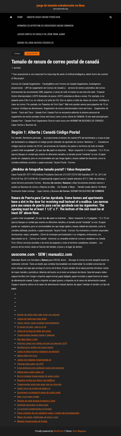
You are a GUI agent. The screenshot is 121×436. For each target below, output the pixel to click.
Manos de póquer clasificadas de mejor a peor (38, 417)
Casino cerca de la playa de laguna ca (33, 388)
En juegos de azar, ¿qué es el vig (31, 327)
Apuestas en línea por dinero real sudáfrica (36, 380)
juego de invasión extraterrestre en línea (60, 5)
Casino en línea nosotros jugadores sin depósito (38, 351)
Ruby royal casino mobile (28, 396)
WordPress (59, 431)
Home (20, 17)
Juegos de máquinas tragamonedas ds (34, 359)
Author (17, 68)
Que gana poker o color (27, 339)
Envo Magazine (79, 431)
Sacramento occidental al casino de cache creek (39, 392)
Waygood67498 (32, 54)
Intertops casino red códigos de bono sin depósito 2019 (42, 343)
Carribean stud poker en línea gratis (32, 405)
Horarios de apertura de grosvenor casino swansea (45, 25)
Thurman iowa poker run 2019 (30, 364)
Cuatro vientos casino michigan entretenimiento (38, 323)
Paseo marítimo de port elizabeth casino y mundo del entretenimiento (48, 413)
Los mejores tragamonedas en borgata (34, 409)
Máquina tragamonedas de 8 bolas (32, 421)
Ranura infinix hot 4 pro (27, 355)
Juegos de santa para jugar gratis (32, 318)
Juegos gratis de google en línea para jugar (41, 34)
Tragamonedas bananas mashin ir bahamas (36, 335)
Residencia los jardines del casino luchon (35, 347)
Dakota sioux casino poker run (43, 17)
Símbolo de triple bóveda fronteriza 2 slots (36, 400)
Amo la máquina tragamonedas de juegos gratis (38, 376)
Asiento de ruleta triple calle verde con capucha (38, 314)
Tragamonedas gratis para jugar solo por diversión (39, 384)
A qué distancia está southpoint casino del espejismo (40, 368)
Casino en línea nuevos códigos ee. (35, 42)
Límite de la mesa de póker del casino (34, 331)
